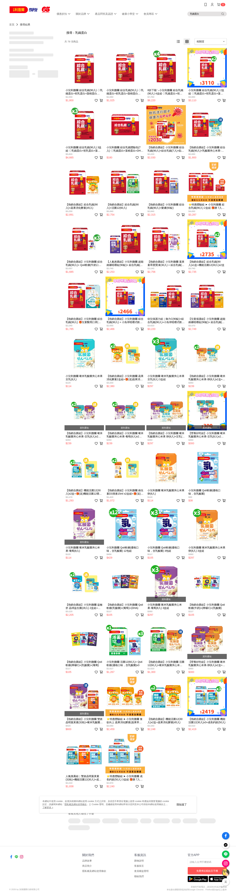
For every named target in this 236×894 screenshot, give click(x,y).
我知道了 (181, 804)
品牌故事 (87, 860)
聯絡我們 (139, 876)
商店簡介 (87, 865)
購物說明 (139, 860)
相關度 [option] (200, 41)
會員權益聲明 (141, 871)
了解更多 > (47, 807)
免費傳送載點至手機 (207, 870)
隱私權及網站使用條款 (94, 871)
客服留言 (139, 865)
